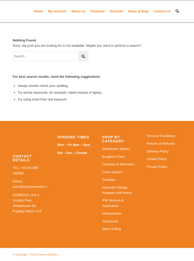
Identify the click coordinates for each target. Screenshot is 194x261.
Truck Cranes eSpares (44, 254)
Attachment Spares (116, 149)
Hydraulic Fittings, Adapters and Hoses (117, 190)
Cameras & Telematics (118, 164)
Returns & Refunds (161, 143)
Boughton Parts (113, 157)
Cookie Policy (157, 159)
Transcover (110, 221)
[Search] (177, 11)
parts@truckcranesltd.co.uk (33, 187)
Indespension (112, 213)
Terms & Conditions (161, 136)
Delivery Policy (157, 151)
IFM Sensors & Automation (113, 202)
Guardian (108, 179)
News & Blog (111, 229)
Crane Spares (112, 172)
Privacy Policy (157, 167)
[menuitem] (38, 11)
